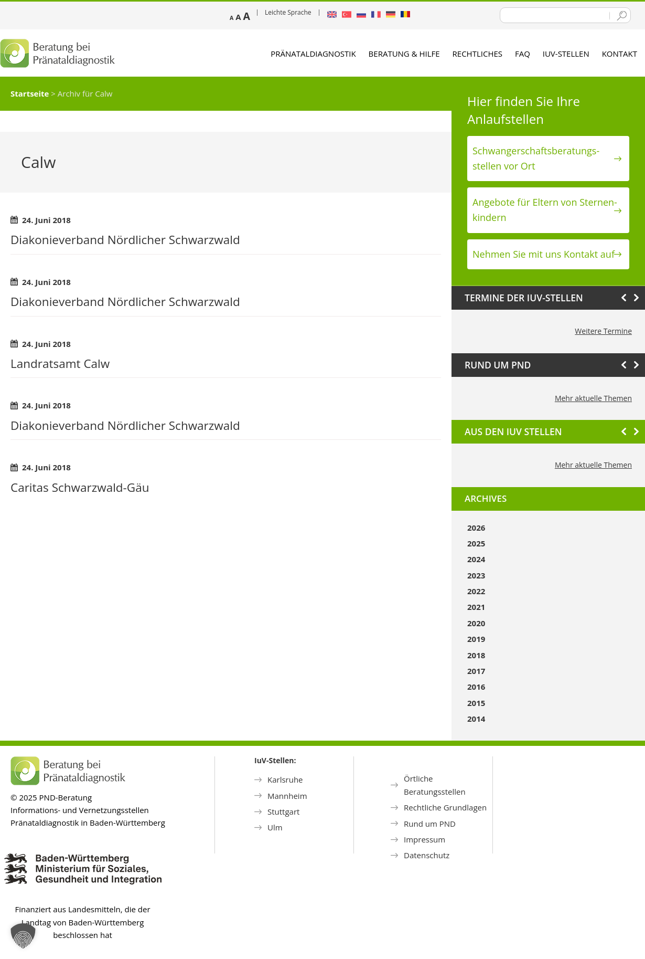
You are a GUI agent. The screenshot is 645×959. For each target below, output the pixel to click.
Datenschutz (426, 855)
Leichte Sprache (288, 12)
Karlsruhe (285, 779)
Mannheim (287, 796)
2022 (476, 591)
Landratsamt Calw (60, 363)
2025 (476, 543)
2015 (476, 703)
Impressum (424, 839)
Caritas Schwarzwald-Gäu (79, 487)
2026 (476, 527)
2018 (476, 655)
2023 (476, 575)
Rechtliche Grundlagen (445, 807)
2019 (476, 639)
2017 (476, 671)
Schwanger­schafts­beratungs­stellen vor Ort (535, 158)
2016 (476, 686)
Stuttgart (283, 811)
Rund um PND (430, 823)
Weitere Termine (603, 331)
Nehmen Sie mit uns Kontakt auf (543, 254)
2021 (476, 607)
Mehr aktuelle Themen (593, 398)
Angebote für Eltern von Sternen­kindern (544, 210)
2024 (476, 559)
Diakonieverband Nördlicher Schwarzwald (125, 239)
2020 (476, 623)
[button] (23, 936)
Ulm (275, 827)
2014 (476, 718)
